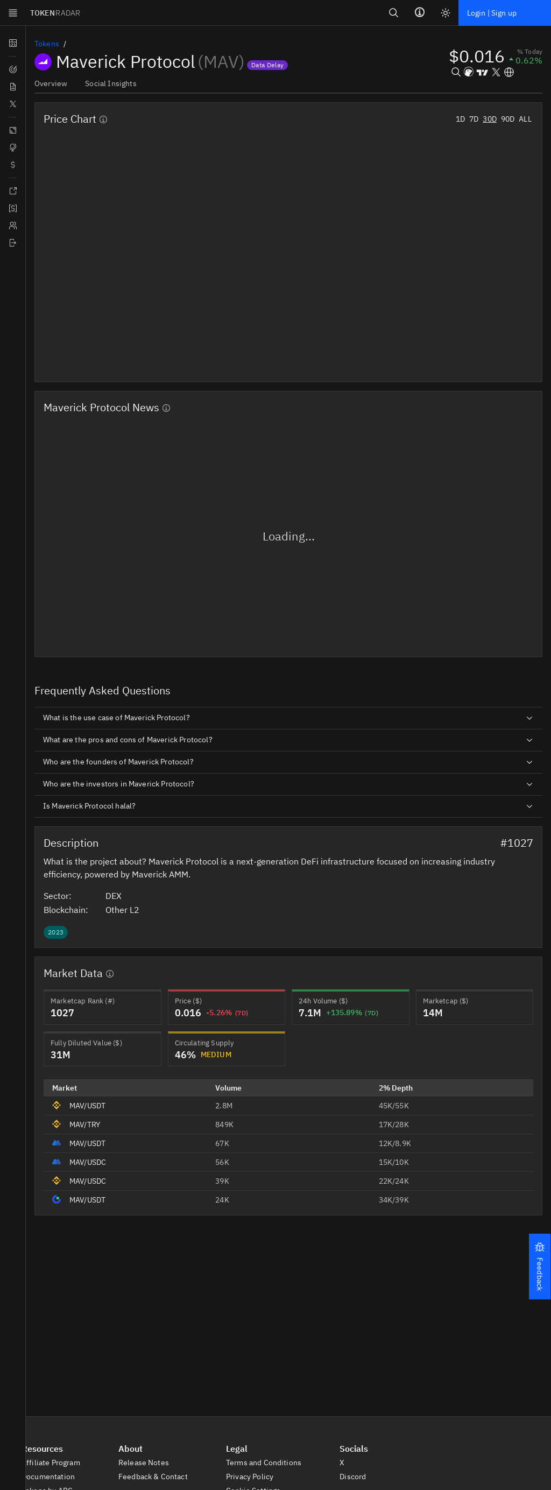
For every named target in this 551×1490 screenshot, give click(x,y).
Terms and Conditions (269, 1463)
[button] (539, 1266)
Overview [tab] (50, 83)
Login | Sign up (491, 13)
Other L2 (128, 908)
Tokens (46, 43)
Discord (358, 1477)
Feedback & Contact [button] (158, 1477)
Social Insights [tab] (109, 83)
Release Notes (148, 1463)
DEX (120, 895)
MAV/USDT (89, 1104)
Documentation (54, 1477)
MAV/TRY (86, 1123)
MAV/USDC (89, 1161)
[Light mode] (443, 13)
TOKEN (56, 13)
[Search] (392, 12)
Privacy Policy (256, 1477)
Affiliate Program (56, 1463)
